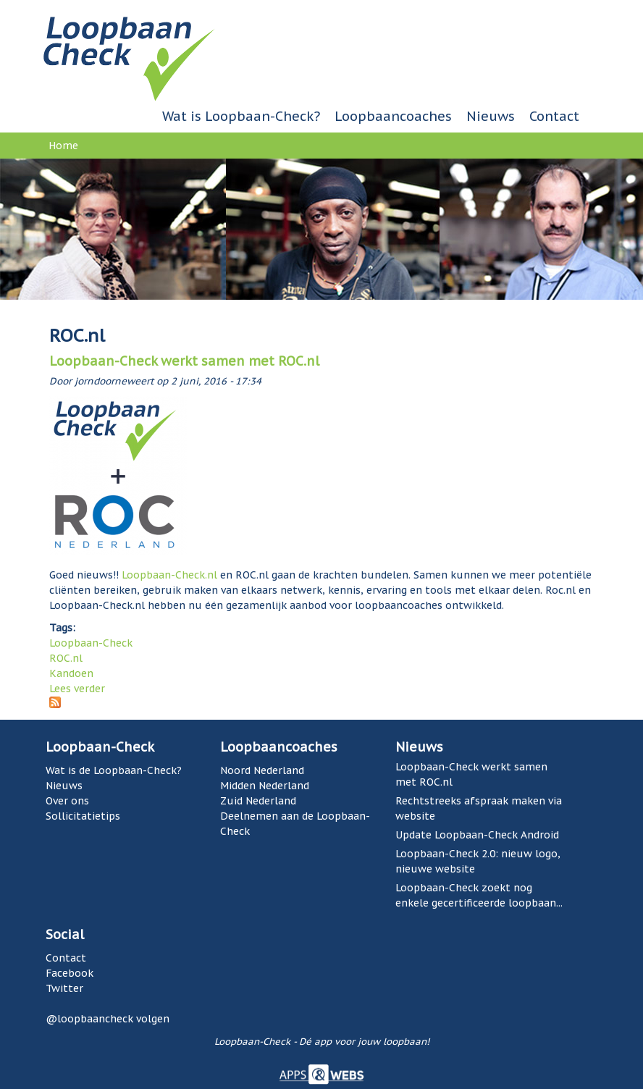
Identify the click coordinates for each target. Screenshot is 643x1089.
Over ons (67, 800)
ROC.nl (66, 658)
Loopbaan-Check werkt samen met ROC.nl (184, 361)
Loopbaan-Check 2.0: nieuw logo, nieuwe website (477, 861)
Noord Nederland (262, 770)
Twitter (64, 988)
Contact (554, 116)
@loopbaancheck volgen (107, 1018)
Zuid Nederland (258, 800)
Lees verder (77, 688)
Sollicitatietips (83, 816)
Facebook (69, 973)
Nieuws (490, 116)
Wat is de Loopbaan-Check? (114, 770)
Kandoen (71, 673)
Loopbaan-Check (91, 642)
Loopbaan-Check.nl (169, 574)
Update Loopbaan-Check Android (477, 834)
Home (63, 145)
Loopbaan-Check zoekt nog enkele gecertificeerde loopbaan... (479, 895)
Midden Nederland (264, 785)
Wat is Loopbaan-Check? (241, 116)
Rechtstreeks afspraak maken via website (478, 808)
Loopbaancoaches (393, 116)
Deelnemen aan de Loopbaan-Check (295, 824)
